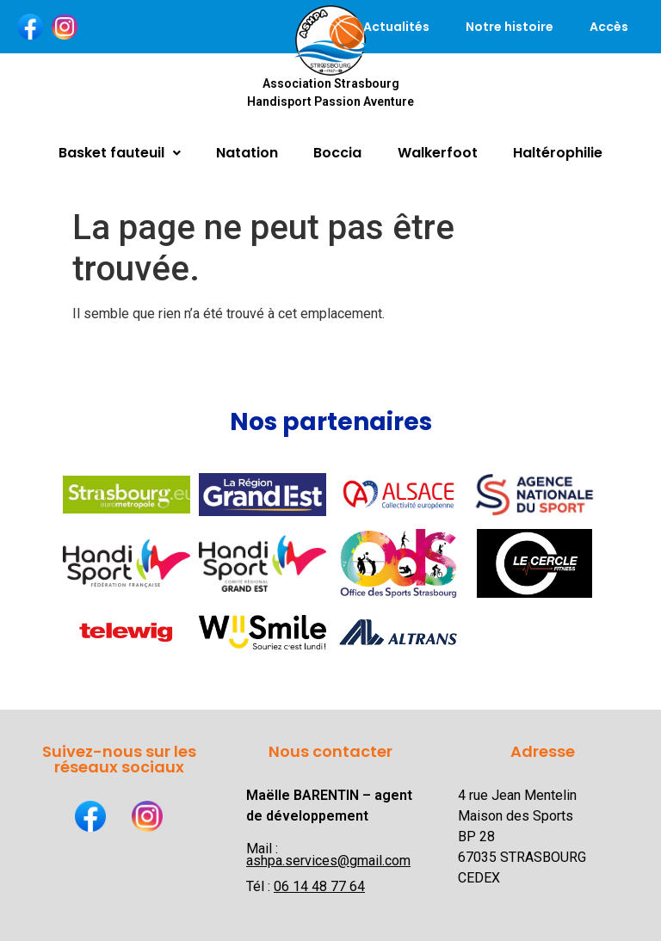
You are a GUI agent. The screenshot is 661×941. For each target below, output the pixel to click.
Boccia (337, 153)
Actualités (396, 26)
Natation (247, 153)
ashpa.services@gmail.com (328, 860)
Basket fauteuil (120, 153)
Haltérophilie (557, 153)
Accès (609, 26)
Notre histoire (509, 26)
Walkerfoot (438, 153)
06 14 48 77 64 (319, 886)
